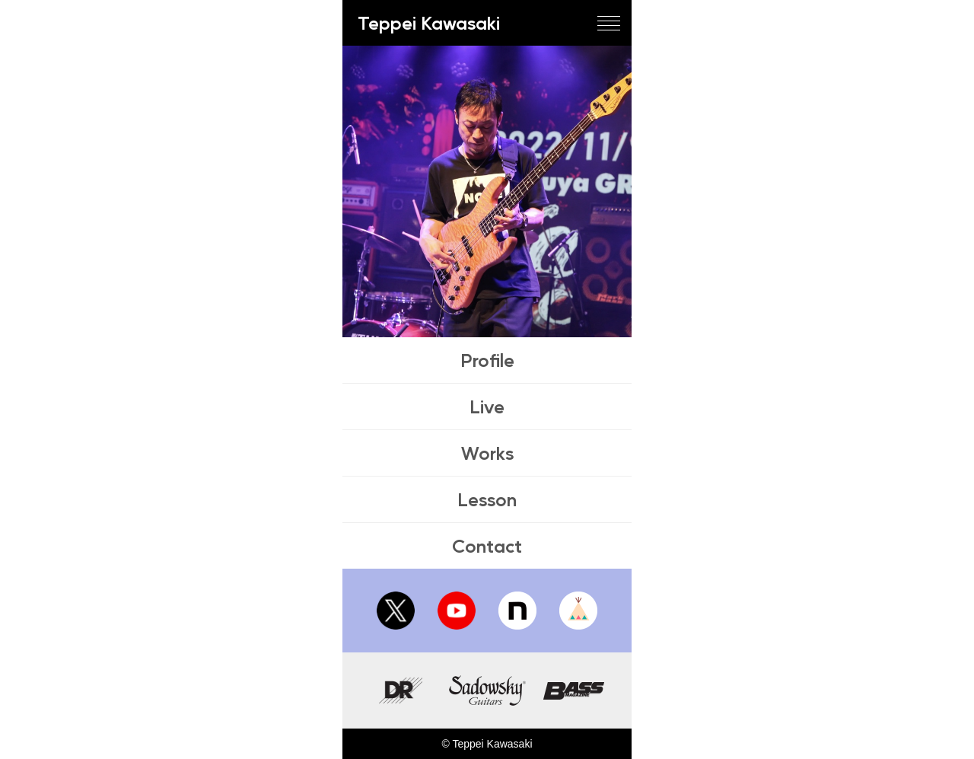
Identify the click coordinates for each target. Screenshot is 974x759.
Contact (487, 545)
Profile (487, 360)
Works (487, 452)
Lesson (487, 499)
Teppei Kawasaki (429, 22)
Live (487, 406)
